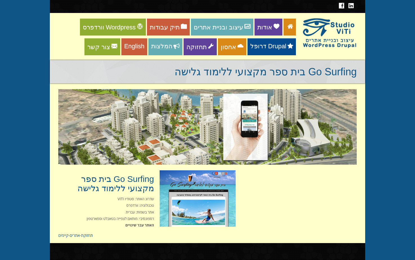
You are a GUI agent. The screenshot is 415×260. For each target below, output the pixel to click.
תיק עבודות (168, 27)
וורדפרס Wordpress (113, 27)
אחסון (232, 46)
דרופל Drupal (271, 46)
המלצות (165, 46)
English (134, 46)
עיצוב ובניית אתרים (222, 27)
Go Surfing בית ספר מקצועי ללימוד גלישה (115, 183)
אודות (268, 27)
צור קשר (102, 46)
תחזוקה (200, 46)
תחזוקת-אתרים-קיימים (75, 235)
